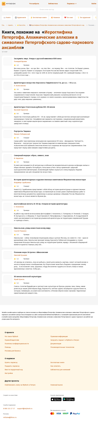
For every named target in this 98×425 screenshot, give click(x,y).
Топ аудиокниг (85, 17)
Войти (94, 4)
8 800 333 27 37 (9, 409)
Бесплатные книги (39, 17)
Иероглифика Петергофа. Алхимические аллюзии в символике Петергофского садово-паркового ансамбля (47, 39)
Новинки (56, 17)
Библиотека (53, 4)
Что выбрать (34, 4)
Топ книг (70, 17)
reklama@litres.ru (9, 417)
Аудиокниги (21, 17)
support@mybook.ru (24, 409)
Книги (8, 17)
